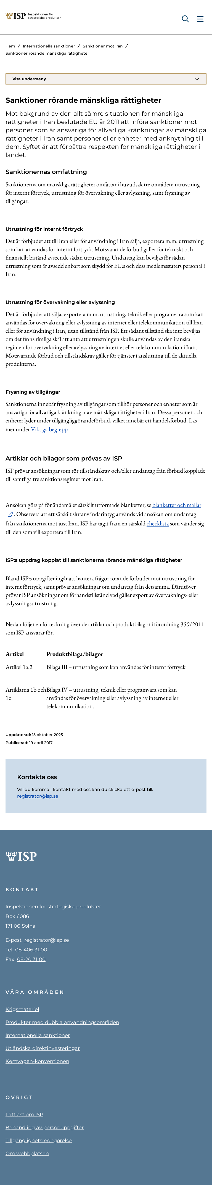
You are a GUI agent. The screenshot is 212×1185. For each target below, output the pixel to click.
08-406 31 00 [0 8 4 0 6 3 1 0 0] (31, 950)
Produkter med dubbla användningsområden (62, 1022)
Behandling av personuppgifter (45, 1128)
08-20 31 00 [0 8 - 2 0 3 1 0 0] (31, 959)
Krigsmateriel (22, 1009)
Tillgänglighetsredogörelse (39, 1141)
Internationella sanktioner (49, 46)
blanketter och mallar (176, 505)
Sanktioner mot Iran (103, 46)
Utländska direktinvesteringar (43, 1048)
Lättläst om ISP (24, 1115)
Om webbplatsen (27, 1153)
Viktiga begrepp (49, 429)
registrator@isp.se (37, 796)
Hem (10, 46)
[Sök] (187, 19)
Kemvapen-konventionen (37, 1061)
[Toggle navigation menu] (200, 19)
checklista (158, 523)
